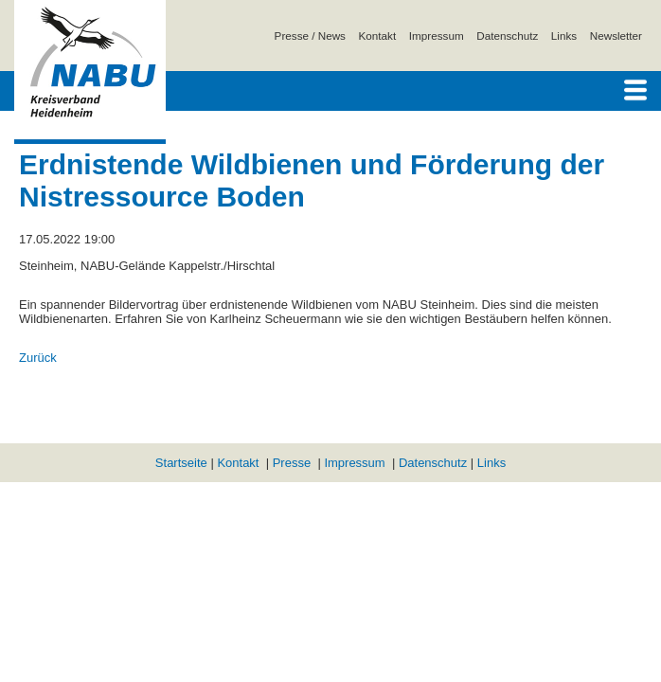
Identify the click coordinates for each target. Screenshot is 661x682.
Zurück (38, 357)
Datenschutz (507, 35)
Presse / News (310, 35)
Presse (292, 463)
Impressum (436, 35)
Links (564, 35)
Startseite (181, 463)
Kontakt (378, 35)
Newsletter (616, 35)
